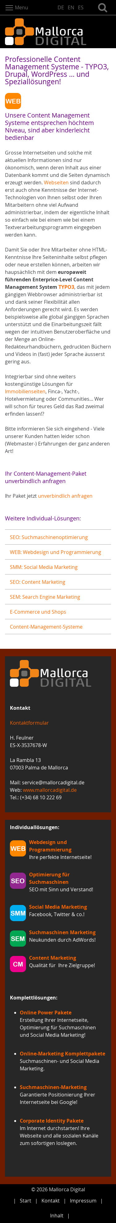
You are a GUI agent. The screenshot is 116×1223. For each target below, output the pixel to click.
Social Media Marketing (58, 906)
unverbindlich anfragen (65, 495)
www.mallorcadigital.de (50, 790)
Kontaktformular (29, 722)
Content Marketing (52, 957)
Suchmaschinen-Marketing (53, 1087)
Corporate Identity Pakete (52, 1120)
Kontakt (50, 1200)
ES (81, 7)
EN (71, 7)
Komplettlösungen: (34, 997)
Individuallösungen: (34, 827)
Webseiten (56, 182)
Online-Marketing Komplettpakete (62, 1053)
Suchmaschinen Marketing (62, 932)
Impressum (83, 1200)
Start (25, 1200)
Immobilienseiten (25, 391)
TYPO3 (66, 287)
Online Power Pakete (45, 1012)
